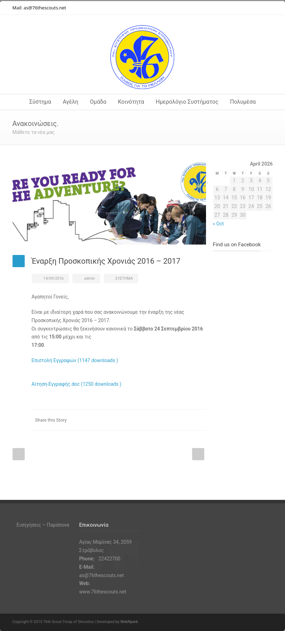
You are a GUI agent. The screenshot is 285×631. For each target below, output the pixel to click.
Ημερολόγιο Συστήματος (187, 101)
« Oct (218, 223)
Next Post (198, 454)
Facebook (224, 8)
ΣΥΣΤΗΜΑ (124, 278)
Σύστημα (40, 101)
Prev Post (19, 454)
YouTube (252, 8)
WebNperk (129, 622)
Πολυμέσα (243, 101)
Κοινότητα (131, 101)
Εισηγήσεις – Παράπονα (43, 525)
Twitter (210, 8)
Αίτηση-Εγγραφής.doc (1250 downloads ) (76, 384)
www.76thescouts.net (102, 591)
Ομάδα (98, 101)
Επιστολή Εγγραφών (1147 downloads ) (75, 360)
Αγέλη (70, 101)
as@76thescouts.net (45, 8)
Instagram (238, 8)
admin (89, 278)
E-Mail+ (199, 420)
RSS (266, 8)
